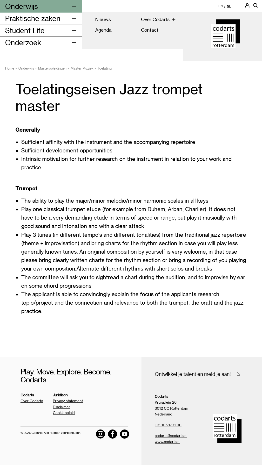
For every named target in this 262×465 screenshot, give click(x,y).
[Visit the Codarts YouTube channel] (124, 434)
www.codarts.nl (167, 441)
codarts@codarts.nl (171, 435)
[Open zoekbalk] (255, 7)
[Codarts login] (247, 7)
